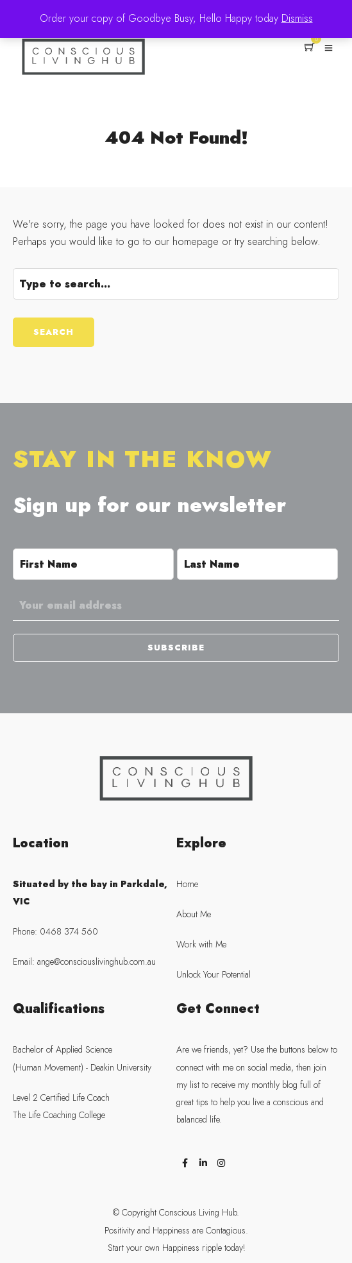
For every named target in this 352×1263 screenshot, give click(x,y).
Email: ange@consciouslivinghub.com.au (84, 962)
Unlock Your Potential (213, 975)
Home (187, 884)
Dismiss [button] (297, 19)
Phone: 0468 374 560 (55, 932)
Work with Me (201, 944)
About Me (193, 914)
